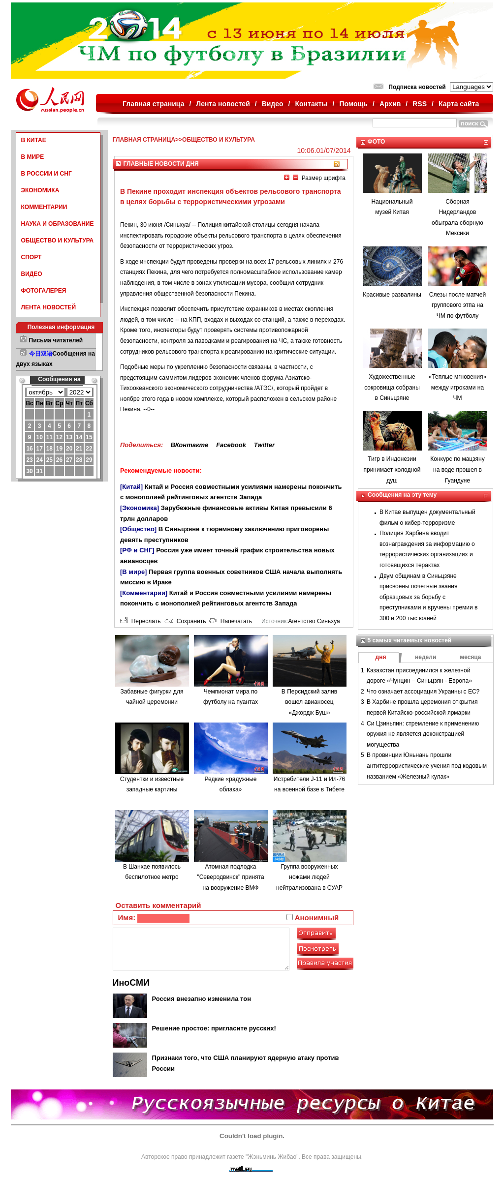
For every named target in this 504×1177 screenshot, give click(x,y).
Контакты (311, 104)
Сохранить (185, 621)
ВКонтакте (189, 445)
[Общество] (138, 529)
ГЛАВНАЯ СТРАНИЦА (144, 139)
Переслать (140, 621)
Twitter (264, 445)
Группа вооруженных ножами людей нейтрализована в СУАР (309, 877)
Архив (390, 104)
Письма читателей (56, 340)
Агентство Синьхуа (314, 621)
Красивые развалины (392, 294)
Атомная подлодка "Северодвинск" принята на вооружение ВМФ (230, 877)
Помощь (353, 104)
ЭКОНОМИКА (40, 190)
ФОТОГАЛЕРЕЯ (43, 290)
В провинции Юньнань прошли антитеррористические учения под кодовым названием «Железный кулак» (427, 766)
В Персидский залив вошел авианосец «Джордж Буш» (309, 702)
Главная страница (153, 104)
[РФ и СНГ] (137, 550)
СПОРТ (31, 257)
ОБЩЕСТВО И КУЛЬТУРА (57, 240)
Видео (273, 104)
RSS (419, 104)
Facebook (231, 445)
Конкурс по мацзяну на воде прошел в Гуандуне (457, 469)
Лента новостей (223, 104)
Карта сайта (459, 104)
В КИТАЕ (33, 140)
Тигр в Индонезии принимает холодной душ (391, 469)
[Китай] (131, 486)
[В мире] (133, 571)
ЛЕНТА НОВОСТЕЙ (48, 307)
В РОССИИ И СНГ (46, 173)
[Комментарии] (143, 593)
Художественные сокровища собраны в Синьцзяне (392, 387)
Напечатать (230, 621)
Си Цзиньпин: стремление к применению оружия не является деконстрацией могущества (423, 734)
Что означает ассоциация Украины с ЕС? (423, 691)
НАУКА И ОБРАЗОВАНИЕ (57, 223)
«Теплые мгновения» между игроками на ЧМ (457, 387)
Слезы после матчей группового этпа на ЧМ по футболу (457, 305)
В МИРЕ (32, 156)
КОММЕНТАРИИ (44, 207)
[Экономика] (139, 508)
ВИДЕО (31, 274)
